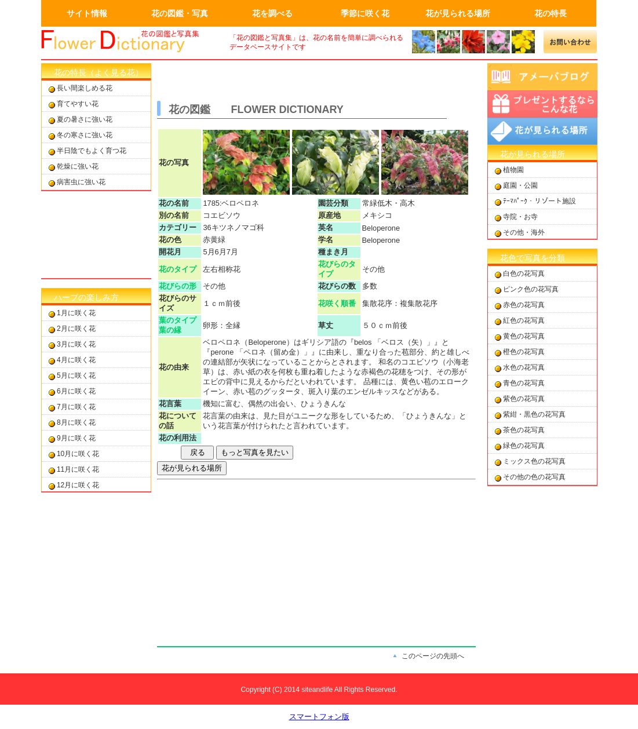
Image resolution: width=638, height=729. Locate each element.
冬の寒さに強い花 (84, 135)
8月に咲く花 (76, 422)
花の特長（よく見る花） (98, 72)
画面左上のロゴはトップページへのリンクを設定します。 (128, 41)
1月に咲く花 (76, 313)
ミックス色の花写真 (534, 461)
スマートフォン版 (319, 716)
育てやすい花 (78, 104)
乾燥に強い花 (78, 166)
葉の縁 (170, 330)
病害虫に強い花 (81, 182)
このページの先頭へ (433, 656)
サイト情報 (87, 13)
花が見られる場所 (457, 13)
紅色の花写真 (524, 320)
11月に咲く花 (78, 469)
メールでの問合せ (570, 41)
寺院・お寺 (520, 217)
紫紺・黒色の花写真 (534, 414)
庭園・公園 (520, 185)
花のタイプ (177, 269)
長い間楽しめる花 (84, 88)
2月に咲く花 (76, 329)
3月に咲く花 (76, 344)
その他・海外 (524, 232)
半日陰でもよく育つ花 (91, 151)
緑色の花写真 (524, 446)
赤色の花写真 (524, 305)
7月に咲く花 (76, 407)
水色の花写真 (524, 367)
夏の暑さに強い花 (84, 119)
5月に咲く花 (76, 375)
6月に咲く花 (76, 391)
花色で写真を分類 (532, 258)
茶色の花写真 (524, 430)
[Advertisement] (96, 234)
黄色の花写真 (524, 336)
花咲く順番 (337, 303)
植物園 (513, 170)
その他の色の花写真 (534, 477)
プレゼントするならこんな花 (542, 104)
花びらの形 (177, 286)
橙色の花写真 (524, 352)
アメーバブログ (542, 76)
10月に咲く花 (78, 454)
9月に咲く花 (76, 438)
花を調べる (272, 13)
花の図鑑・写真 (179, 13)
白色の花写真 (524, 273)
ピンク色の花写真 (531, 289)
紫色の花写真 (524, 399)
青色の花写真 (524, 383)
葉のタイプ (177, 320)
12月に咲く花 (78, 485)
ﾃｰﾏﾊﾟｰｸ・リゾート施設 (539, 201)
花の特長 (550, 13)
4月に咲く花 (76, 360)
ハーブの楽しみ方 (86, 297)
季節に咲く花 (365, 13)
